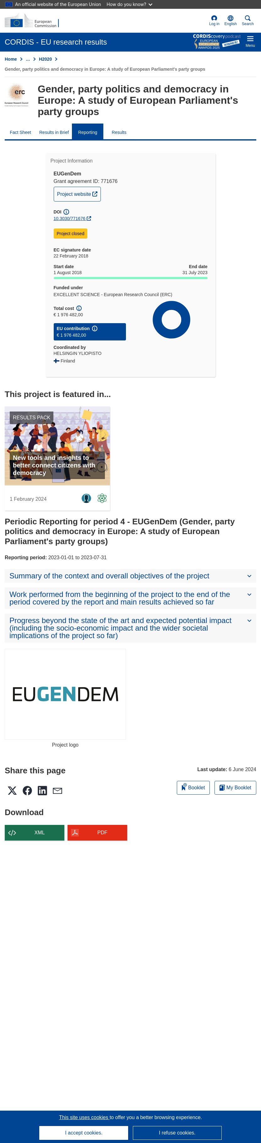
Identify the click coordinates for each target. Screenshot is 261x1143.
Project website (79, 193)
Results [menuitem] (119, 132)
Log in (214, 20)
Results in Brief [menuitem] (54, 132)
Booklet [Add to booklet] (193, 786)
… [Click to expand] (28, 59)
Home (11, 59)
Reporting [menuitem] (87, 132)
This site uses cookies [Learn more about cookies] (84, 1117)
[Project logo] (65, 694)
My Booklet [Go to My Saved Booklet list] (235, 788)
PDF (102, 832)
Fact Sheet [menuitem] (20, 132)
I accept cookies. (83, 1132)
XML (40, 832)
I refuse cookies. (177, 1132)
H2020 (45, 59)
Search (248, 20)
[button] (230, 21)
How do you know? (130, 4)
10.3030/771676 (69, 218)
